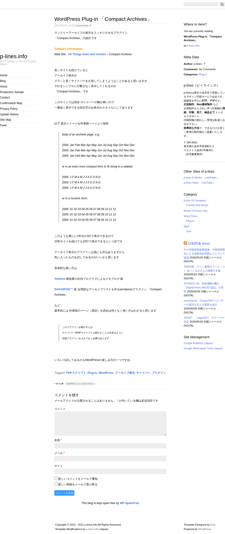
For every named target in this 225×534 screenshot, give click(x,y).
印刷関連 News (199, 243)
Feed (3, 125)
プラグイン (159, 372)
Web (186, 226)
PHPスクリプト (76, 372)
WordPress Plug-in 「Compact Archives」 (103, 19)
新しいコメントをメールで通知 (78, 478)
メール (59, 453)
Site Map (5, 119)
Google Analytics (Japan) (198, 343)
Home (4, 75)
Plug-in (92, 372)
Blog (3, 81)
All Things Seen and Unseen (87, 54)
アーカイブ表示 (125, 372)
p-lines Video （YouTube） (199, 182)
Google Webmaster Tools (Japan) (203, 348)
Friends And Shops (197, 205)
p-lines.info (13, 56)
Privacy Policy (9, 108)
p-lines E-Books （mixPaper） (201, 177)
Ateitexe (59, 278)
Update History (9, 114)
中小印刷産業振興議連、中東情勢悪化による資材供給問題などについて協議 (204, 253)
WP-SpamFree (129, 503)
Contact (5, 97)
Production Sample (12, 92)
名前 (58, 440)
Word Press (190, 216)
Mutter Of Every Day (195, 210)
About (3, 86)
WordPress (106, 372)
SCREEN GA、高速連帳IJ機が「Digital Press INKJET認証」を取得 (204, 287)
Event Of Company (195, 200)
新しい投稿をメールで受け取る (78, 484)
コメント (60, 408)
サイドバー (143, 372)
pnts (212, 524)
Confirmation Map (11, 103)
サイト (58, 466)
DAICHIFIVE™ (63, 289)
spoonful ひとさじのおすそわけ (80, 383)
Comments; (83, 25)
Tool (188, 231)
